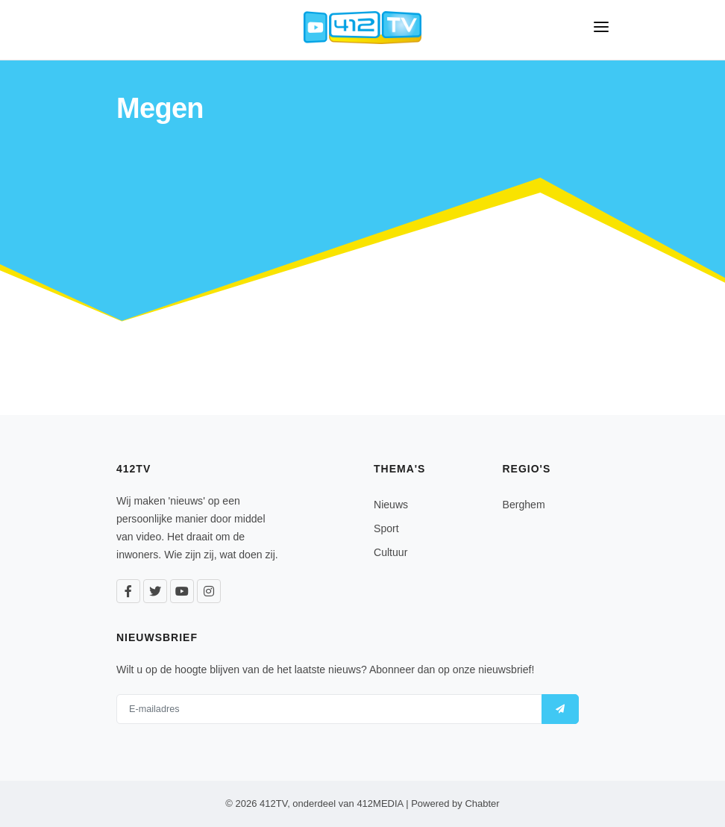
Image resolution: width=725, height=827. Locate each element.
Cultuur (390, 552)
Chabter (482, 803)
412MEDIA (380, 803)
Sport (386, 528)
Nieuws (391, 505)
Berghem (524, 505)
